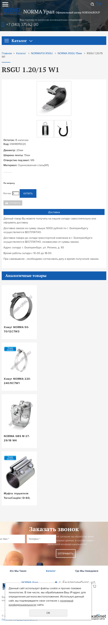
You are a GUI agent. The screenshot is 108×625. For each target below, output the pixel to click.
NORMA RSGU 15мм (70, 53)
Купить (28, 193)
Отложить (15, 202)
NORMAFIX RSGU (42, 53)
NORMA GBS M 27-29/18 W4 (17, 438)
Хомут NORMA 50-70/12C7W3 (16, 329)
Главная (7, 53)
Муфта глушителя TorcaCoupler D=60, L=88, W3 (17, 496)
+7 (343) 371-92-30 (22, 24)
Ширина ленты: (13, 155)
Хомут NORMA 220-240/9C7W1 (17, 381)
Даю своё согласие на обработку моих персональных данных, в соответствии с (71, 540)
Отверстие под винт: (16, 160)
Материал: (10, 165)
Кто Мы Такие (18, 571)
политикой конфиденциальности (67, 544)
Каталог (21, 53)
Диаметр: (9, 150)
